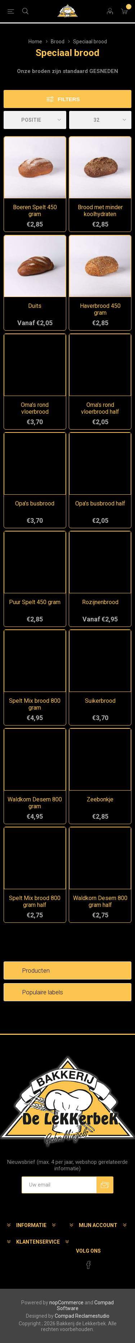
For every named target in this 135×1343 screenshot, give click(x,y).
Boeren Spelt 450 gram (35, 211)
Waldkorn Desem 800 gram (35, 803)
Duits (34, 305)
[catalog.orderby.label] (35, 120)
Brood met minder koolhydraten (100, 211)
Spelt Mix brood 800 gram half (34, 901)
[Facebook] (88, 1265)
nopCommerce (66, 1302)
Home (35, 41)
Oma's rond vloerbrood (35, 408)
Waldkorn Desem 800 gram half (100, 901)
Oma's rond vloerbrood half (100, 408)
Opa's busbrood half (100, 503)
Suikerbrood (100, 700)
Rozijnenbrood (100, 602)
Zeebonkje (100, 799)
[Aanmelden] (59, 1184)
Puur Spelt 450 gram (34, 602)
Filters (69, 99)
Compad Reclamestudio (82, 1316)
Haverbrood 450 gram (100, 309)
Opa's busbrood (34, 503)
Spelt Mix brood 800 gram (34, 704)
